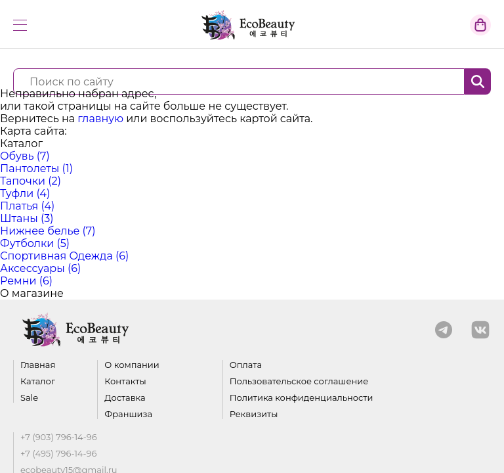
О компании (131, 365)
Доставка (124, 398)
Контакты (125, 381)
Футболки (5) (35, 243)
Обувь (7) (25, 156)
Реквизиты (254, 414)
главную (100, 118)
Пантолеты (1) (36, 168)
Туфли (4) (25, 193)
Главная (37, 365)
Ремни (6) (26, 281)
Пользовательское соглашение (299, 381)
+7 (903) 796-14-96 (58, 437)
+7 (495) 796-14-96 (58, 453)
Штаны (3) (27, 218)
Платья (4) (27, 206)
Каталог (37, 381)
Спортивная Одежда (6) (64, 256)
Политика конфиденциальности (301, 398)
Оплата (246, 365)
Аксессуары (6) (40, 268)
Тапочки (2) (30, 181)
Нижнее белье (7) (48, 231)
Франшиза (128, 414)
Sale (29, 398)
